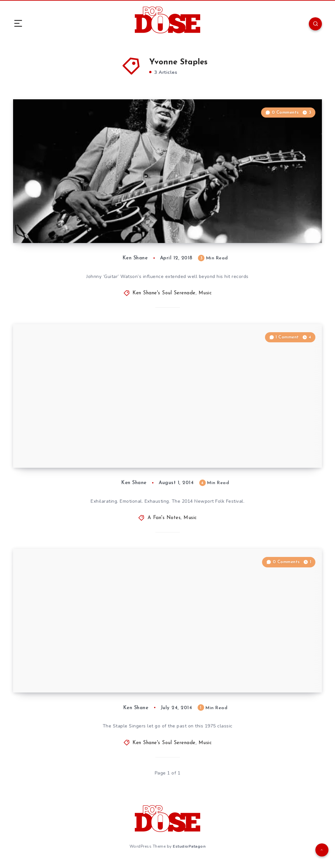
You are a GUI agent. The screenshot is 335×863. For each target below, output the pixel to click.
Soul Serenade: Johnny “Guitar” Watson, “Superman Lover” (109, 219)
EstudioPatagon (189, 846)
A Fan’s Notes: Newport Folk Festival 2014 (96, 448)
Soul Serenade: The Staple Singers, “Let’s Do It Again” (102, 668)
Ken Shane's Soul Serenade (164, 293)
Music (205, 293)
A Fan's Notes (164, 517)
